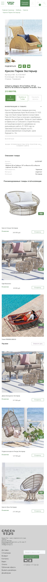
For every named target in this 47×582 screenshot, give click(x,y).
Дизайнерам (6, 573)
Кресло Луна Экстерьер (9, 507)
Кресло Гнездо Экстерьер (10, 228)
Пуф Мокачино (6, 283)
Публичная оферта (8, 567)
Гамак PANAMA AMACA (9, 339)
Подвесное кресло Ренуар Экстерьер (13, 451)
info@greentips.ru (7, 545)
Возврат (5, 556)
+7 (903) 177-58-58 (31, 565)
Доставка (5, 550)
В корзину (38, 232)
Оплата (4, 564)
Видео (4, 561)
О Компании (6, 553)
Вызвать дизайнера (9, 570)
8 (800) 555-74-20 (7, 543)
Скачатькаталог (25, 3)
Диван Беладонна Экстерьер (11, 396)
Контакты (5, 559)
